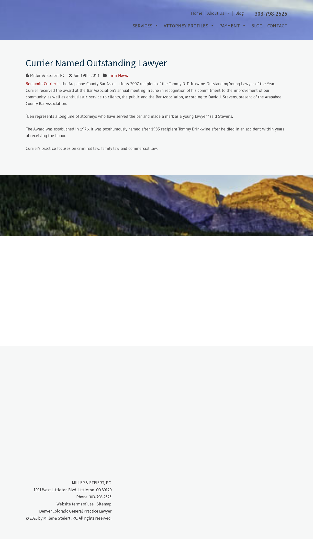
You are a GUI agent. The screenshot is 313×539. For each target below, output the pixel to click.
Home (196, 13)
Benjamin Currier (41, 83)
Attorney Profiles (186, 26)
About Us (215, 13)
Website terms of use (75, 504)
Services (142, 26)
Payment (229, 26)
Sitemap (104, 504)
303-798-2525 (100, 497)
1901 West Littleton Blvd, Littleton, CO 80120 (73, 489)
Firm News (118, 75)
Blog (239, 13)
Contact (277, 26)
